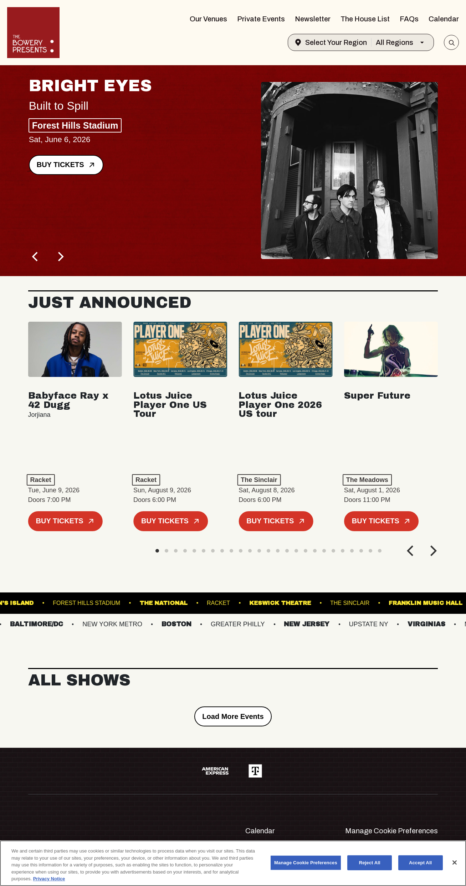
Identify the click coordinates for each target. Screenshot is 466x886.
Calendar (444, 19)
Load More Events (232, 716)
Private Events (261, 19)
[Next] (60, 257)
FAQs (409, 19)
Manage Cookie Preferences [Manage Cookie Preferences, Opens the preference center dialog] (305, 862)
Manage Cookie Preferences (391, 831)
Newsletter (313, 19)
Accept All (420, 862)
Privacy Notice (49, 878)
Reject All (369, 862)
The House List (365, 19)
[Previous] (36, 257)
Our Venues (208, 19)
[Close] (454, 862)
